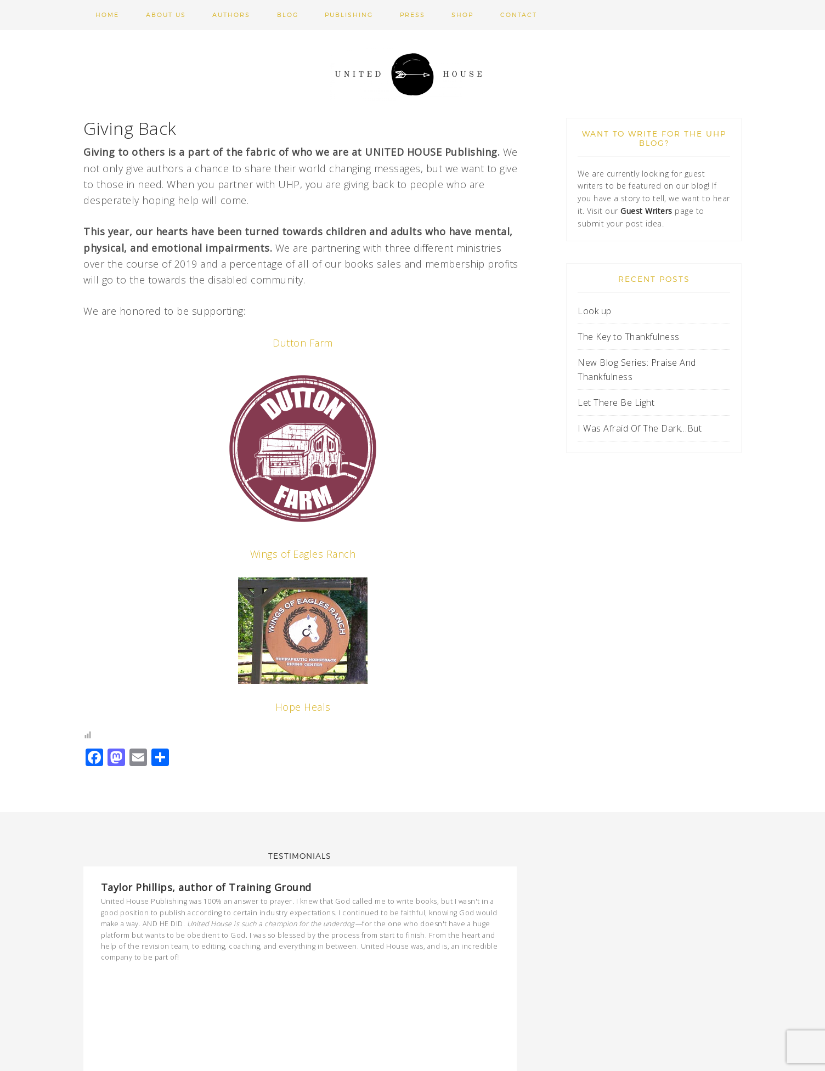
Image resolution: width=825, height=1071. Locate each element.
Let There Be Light (616, 402)
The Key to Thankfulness (629, 337)
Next (495, 978)
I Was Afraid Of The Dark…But (640, 428)
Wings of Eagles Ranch (303, 553)
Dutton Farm (303, 342)
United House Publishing (412, 74)
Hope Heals (303, 706)
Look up (596, 311)
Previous (485, 978)
